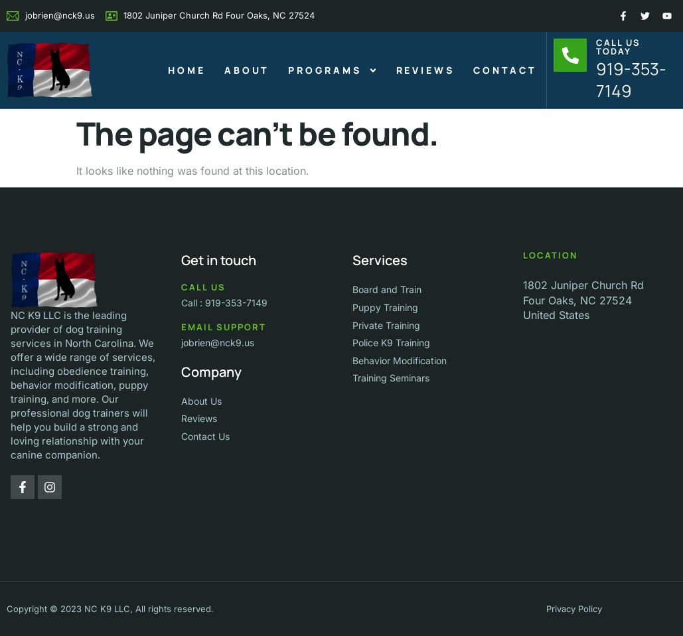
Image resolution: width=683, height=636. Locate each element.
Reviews (425, 70)
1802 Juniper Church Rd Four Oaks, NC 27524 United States (583, 300)
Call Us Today (618, 47)
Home (187, 70)
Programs (332, 70)
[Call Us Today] (570, 55)
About (247, 70)
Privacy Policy (574, 608)
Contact (505, 70)
